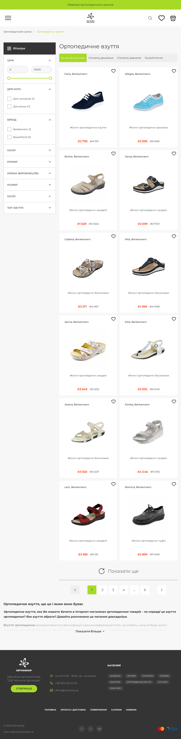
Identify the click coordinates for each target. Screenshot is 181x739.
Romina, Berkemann (138, 487)
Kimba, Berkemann (137, 404)
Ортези (131, 676)
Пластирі (115, 688)
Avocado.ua (27, 731)
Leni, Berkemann (76, 487)
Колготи (115, 682)
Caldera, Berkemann (78, 239)
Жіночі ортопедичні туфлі (149, 540)
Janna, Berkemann (77, 322)
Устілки (162, 682)
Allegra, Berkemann (137, 74)
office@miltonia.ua (66, 690)
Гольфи (164, 676)
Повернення (98, 709)
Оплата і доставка (73, 709)
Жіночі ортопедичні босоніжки (88, 293)
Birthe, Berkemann (77, 156)
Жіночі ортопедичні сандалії (88, 210)
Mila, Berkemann (136, 239)
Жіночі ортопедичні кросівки (148, 127)
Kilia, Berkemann (136, 322)
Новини (131, 709)
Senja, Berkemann (137, 156)
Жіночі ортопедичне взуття (88, 127)
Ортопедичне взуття (139, 682)
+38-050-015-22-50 (66, 683)
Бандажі (115, 676)
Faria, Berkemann (76, 74)
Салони (116, 709)
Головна (50, 709)
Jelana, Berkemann (77, 404)
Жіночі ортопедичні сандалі (148, 210)
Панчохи (147, 676)
